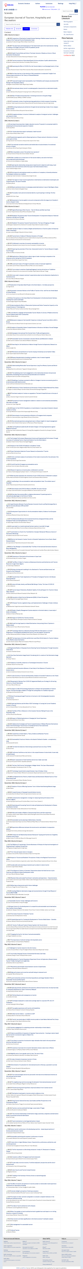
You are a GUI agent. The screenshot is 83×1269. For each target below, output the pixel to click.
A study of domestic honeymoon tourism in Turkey (23, 1059)
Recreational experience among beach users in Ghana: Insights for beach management (34, 421)
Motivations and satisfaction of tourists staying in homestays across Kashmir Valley (33, 351)
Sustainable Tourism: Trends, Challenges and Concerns (23, 901)
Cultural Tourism (15, 1230)
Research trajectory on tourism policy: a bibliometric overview (27, 470)
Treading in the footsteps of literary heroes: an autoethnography (29, 1175)
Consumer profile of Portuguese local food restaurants (26, 1157)
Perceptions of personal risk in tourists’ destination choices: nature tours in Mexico (32, 1048)
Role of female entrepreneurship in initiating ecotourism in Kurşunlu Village (31, 95)
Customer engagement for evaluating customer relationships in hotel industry (30, 1027)
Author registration (69, 48)
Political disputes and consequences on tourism (24, 995)
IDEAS (18, 1268)
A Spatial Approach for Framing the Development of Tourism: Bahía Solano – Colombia (33, 919)
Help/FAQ (72, 3)
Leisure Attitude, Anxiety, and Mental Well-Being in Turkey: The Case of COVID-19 (33, 584)
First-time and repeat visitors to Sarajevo (21, 852)
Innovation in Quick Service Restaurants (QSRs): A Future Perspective (30, 597)
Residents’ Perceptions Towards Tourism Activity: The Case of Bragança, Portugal (33, 223)
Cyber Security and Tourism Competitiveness (23, 1170)
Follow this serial (47, 9)
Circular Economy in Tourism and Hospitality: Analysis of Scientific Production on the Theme (34, 675)
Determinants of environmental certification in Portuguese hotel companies (32, 415)
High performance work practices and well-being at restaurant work (29, 972)
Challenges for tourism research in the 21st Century (22, 948)
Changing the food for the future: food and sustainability (25, 934)
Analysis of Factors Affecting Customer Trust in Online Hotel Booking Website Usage (34, 786)
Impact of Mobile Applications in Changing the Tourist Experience (29, 718)
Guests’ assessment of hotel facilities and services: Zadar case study (29, 759)
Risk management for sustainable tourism (22, 1224)
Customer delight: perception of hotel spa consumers (24, 1191)
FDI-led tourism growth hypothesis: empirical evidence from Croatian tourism (32, 1087)
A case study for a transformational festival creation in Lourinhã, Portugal (30, 526)
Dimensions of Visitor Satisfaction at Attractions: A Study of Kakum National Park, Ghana (35, 387)
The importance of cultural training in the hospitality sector (26, 940)
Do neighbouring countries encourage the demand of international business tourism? (34, 1082)
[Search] (76, 11)
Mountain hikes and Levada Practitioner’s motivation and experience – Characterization (34, 878)
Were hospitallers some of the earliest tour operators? (25, 152)
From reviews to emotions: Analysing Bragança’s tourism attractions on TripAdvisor (33, 269)
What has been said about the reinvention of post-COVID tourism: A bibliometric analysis (34, 475)
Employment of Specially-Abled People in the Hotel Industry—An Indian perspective (32, 285)
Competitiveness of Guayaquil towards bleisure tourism (26, 792)
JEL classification (69, 34)
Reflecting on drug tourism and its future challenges (24, 885)
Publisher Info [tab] (9, 28)
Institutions (49, 3)
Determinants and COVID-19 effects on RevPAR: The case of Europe (29, 488)
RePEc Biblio (67, 45)
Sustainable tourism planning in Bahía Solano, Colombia (26, 820)
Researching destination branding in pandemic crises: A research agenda (31, 357)
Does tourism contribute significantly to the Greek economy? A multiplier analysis (32, 1219)
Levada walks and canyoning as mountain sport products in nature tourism (30, 865)
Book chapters (68, 32)
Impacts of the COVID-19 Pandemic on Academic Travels (25, 445)
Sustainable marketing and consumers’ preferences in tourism (27, 1136)
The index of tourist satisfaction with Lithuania (23, 1206)
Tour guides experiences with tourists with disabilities (26, 1008)
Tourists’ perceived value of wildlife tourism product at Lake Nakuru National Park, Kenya (35, 1019)
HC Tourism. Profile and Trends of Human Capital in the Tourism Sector (29, 925)
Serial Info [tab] (18, 28)
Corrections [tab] (34, 28)
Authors (37, 3)
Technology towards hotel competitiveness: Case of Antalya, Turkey (29, 771)
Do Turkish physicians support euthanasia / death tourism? (26, 131)
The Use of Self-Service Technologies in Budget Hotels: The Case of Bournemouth (33, 765)
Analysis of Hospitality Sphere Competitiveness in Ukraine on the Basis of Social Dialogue (34, 327)
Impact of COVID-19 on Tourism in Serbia (22, 617)
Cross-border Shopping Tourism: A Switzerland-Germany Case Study (27, 953)
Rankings (60, 3)
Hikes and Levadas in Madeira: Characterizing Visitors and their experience (31, 812)
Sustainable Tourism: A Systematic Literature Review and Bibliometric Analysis (32, 338)
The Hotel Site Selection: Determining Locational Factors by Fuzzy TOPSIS (31, 746)
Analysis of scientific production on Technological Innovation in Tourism (29, 662)
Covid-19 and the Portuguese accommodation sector (24, 464)
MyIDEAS (47, 6)
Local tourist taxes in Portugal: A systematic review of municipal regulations (31, 264)
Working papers (68, 21)
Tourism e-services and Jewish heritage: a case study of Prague (28, 1108)
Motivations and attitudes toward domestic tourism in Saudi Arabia (28, 966)
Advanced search (73, 14)
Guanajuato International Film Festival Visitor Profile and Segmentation (30, 333)
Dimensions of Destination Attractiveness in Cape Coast (26, 556)
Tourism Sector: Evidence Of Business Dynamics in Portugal (27, 236)
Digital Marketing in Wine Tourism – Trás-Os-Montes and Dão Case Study (31, 210)
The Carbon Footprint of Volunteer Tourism (22, 914)
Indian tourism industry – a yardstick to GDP (23, 1013)
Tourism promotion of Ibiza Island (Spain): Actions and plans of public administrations (34, 60)
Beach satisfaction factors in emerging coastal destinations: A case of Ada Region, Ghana (35, 187)
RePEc (24, 1268)
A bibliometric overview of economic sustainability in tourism (28, 243)
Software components (70, 26)
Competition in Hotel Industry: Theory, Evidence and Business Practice (30, 733)
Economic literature (24, 3)
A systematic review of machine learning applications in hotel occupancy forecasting (34, 101)
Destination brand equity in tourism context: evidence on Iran (28, 1093)
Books (65, 29)
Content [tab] (26, 28)
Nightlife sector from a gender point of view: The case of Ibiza (27, 1053)
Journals (66, 24)
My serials (54, 9)
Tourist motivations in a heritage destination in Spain (26, 1121)
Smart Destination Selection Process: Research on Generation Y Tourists (29, 451)
